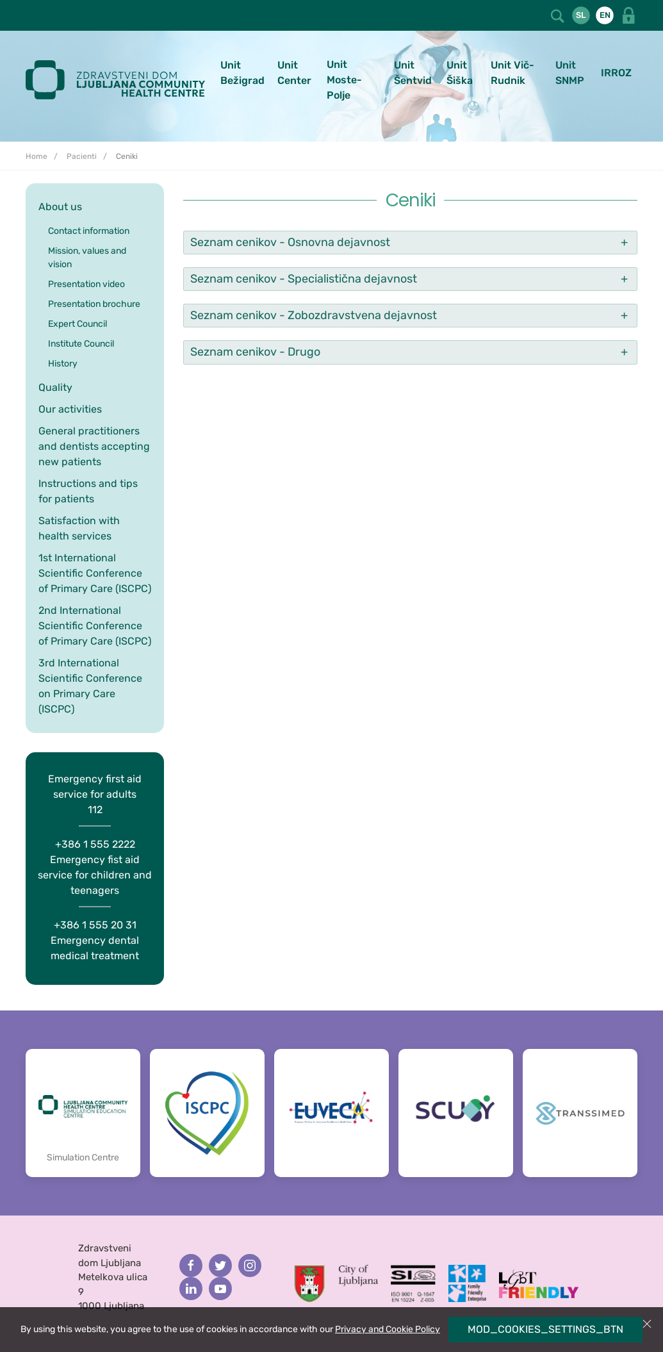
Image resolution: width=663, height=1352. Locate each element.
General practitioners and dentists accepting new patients (94, 446)
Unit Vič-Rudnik (512, 73)
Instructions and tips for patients (88, 491)
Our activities (70, 409)
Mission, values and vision (87, 257)
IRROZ (616, 73)
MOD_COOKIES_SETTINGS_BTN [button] (545, 1329)
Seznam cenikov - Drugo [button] (255, 352)
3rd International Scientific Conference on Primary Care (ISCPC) (90, 686)
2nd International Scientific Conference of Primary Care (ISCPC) (94, 625)
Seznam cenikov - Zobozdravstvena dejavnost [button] (313, 315)
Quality (55, 387)
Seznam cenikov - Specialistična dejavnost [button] (303, 279)
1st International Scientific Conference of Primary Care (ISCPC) (94, 573)
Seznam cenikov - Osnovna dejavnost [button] (290, 242)
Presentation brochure (94, 304)
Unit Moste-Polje (344, 79)
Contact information (88, 231)
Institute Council (81, 343)
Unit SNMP (569, 73)
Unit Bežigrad (242, 73)
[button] (558, 14)
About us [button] (60, 207)
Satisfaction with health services (79, 528)
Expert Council (77, 323)
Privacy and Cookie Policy (387, 1329)
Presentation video (86, 284)
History (63, 363)
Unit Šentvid (413, 73)
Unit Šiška (459, 73)
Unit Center (294, 73)
